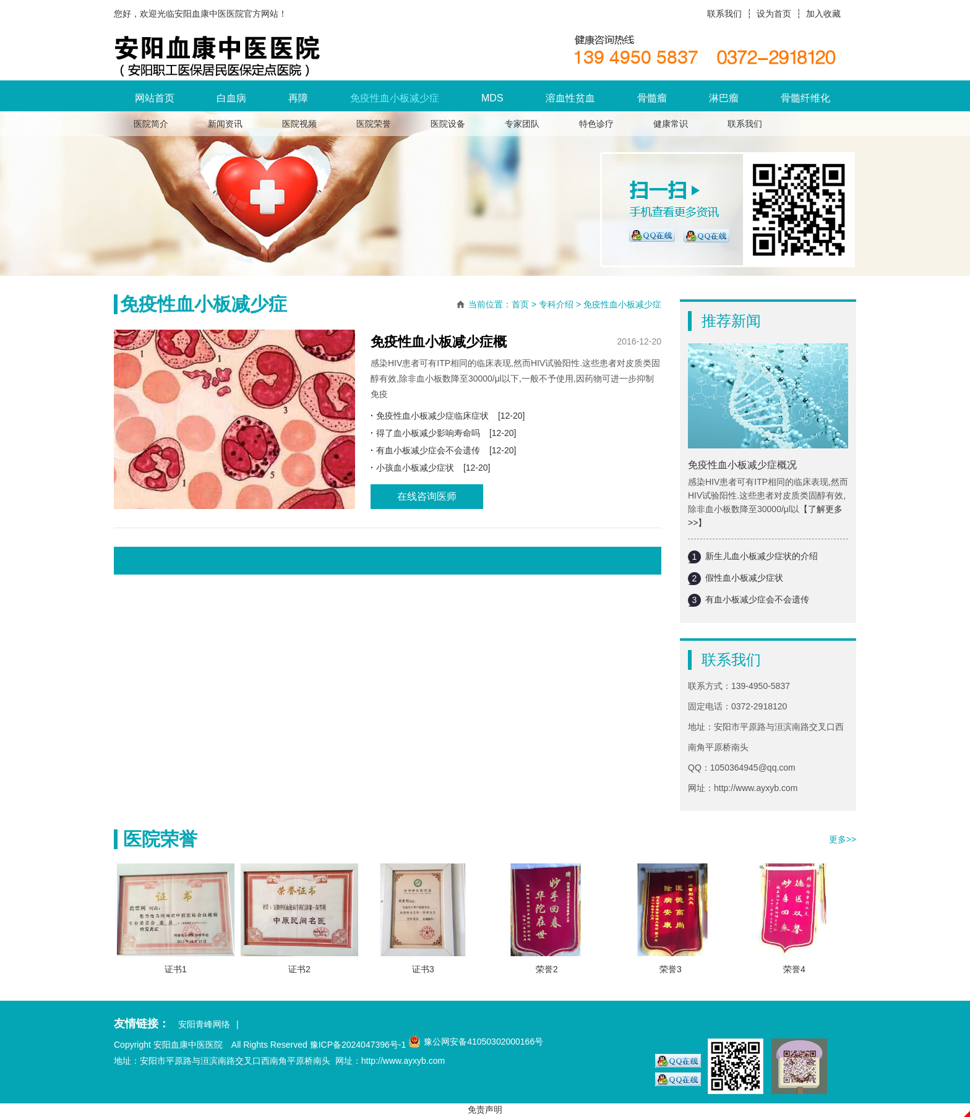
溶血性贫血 (570, 98)
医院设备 (448, 124)
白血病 (231, 98)
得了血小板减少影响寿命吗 (428, 433)
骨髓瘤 (652, 98)
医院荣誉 (373, 124)
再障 (298, 98)
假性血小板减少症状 (744, 578)
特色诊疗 (596, 124)
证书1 (176, 969)
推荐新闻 (731, 320)
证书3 (423, 969)
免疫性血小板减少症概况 (742, 465)
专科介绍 (556, 304)
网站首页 (154, 98)
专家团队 (522, 124)
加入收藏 (823, 14)
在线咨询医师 (427, 496)
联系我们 (724, 14)
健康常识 (670, 124)
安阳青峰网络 (204, 1024)
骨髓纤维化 (805, 98)
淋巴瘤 (724, 98)
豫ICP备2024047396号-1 (358, 1045)
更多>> (842, 839)
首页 (520, 304)
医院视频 (299, 124)
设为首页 (774, 14)
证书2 (299, 969)
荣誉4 (794, 969)
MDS (492, 98)
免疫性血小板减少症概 (439, 341)
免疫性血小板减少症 (394, 98)
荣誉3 (670, 969)
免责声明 (485, 1110)
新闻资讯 (225, 124)
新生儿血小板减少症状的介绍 (761, 556)
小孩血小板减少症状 (415, 468)
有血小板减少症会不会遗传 (757, 599)
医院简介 (151, 124)
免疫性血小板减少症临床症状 (432, 416)
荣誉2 (547, 969)
